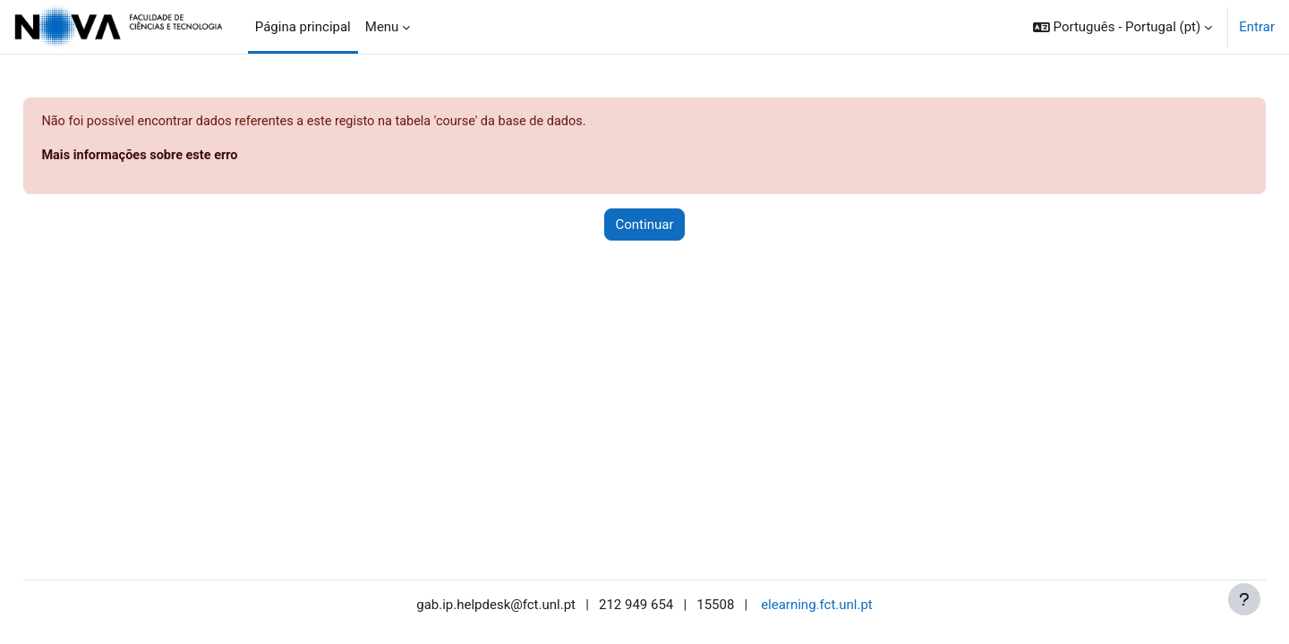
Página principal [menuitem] (303, 27)
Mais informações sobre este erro (183, 156)
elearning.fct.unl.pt (817, 605)
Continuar (645, 225)
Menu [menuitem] (382, 27)
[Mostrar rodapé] (1244, 599)
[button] (1122, 27)
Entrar (1257, 27)
